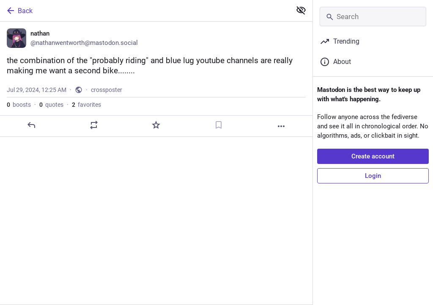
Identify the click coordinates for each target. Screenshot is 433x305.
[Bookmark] (219, 125)
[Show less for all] (301, 10)
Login (373, 176)
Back (19, 11)
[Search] (373, 16)
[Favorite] (156, 125)
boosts (19, 104)
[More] (281, 126)
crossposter (106, 89)
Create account (373, 156)
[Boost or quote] (94, 125)
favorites (86, 104)
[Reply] (31, 125)
